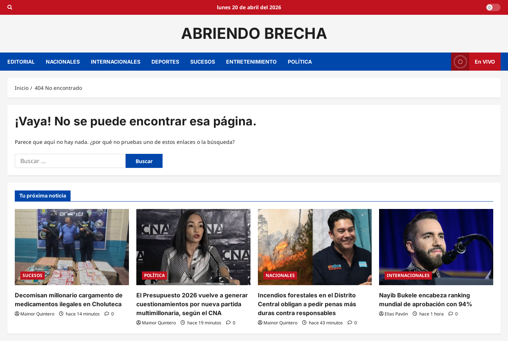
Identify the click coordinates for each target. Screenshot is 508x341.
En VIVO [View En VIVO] (473, 62)
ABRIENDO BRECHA (254, 33)
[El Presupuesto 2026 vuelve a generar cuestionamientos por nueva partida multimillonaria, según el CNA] (193, 247)
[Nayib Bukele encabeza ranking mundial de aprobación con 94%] (436, 247)
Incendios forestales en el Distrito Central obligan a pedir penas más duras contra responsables (307, 304)
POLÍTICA (300, 61)
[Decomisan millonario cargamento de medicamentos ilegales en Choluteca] (72, 247)
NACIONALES (63, 61)
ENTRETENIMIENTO (251, 61)
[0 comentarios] (109, 314)
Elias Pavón (396, 314)
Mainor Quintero (37, 314)
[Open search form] (9, 7)
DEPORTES (165, 61)
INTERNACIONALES (115, 61)
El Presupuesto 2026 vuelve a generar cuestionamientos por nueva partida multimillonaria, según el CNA (192, 304)
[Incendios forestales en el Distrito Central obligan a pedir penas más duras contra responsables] (315, 247)
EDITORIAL (21, 61)
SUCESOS (202, 61)
